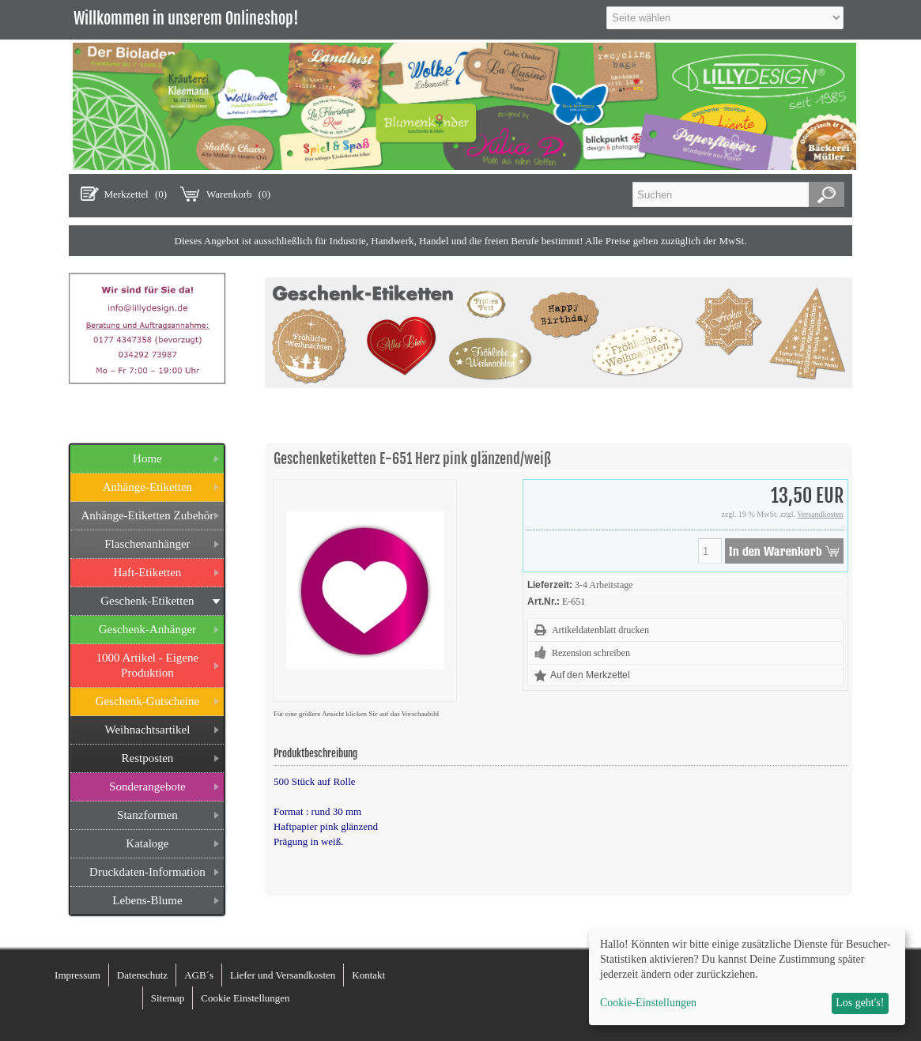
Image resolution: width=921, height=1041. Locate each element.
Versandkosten (820, 514)
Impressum (77, 975)
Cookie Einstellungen (245, 998)
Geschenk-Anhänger (147, 629)
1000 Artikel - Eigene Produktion (147, 665)
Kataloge (147, 843)
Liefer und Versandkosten (282, 975)
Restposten (147, 758)
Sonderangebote (147, 786)
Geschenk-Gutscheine (148, 701)
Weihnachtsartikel (147, 729)
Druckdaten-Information (147, 872)
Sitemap (168, 998)
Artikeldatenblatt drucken (600, 630)
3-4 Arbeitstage (604, 584)
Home (147, 458)
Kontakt (368, 975)
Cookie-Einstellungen (648, 1003)
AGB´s (198, 975)
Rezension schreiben (591, 652)
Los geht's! (860, 1003)
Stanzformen (147, 815)
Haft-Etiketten (148, 572)
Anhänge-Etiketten (147, 487)
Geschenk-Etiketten (147, 600)
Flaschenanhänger (147, 543)
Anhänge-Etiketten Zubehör (147, 515)
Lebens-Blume (147, 900)
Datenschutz (142, 975)
